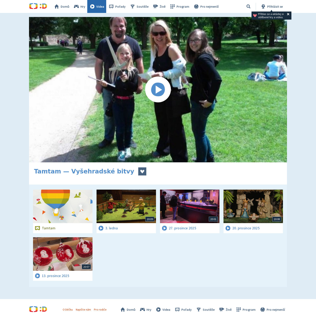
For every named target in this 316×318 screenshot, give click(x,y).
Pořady (117, 6)
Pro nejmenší (206, 6)
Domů (61, 6)
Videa (96, 6)
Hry (79, 6)
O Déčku (68, 309)
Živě (159, 6)
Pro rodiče (100, 309)
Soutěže (139, 6)
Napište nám (83, 309)
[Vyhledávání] (248, 6)
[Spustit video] (158, 89)
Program (179, 6)
